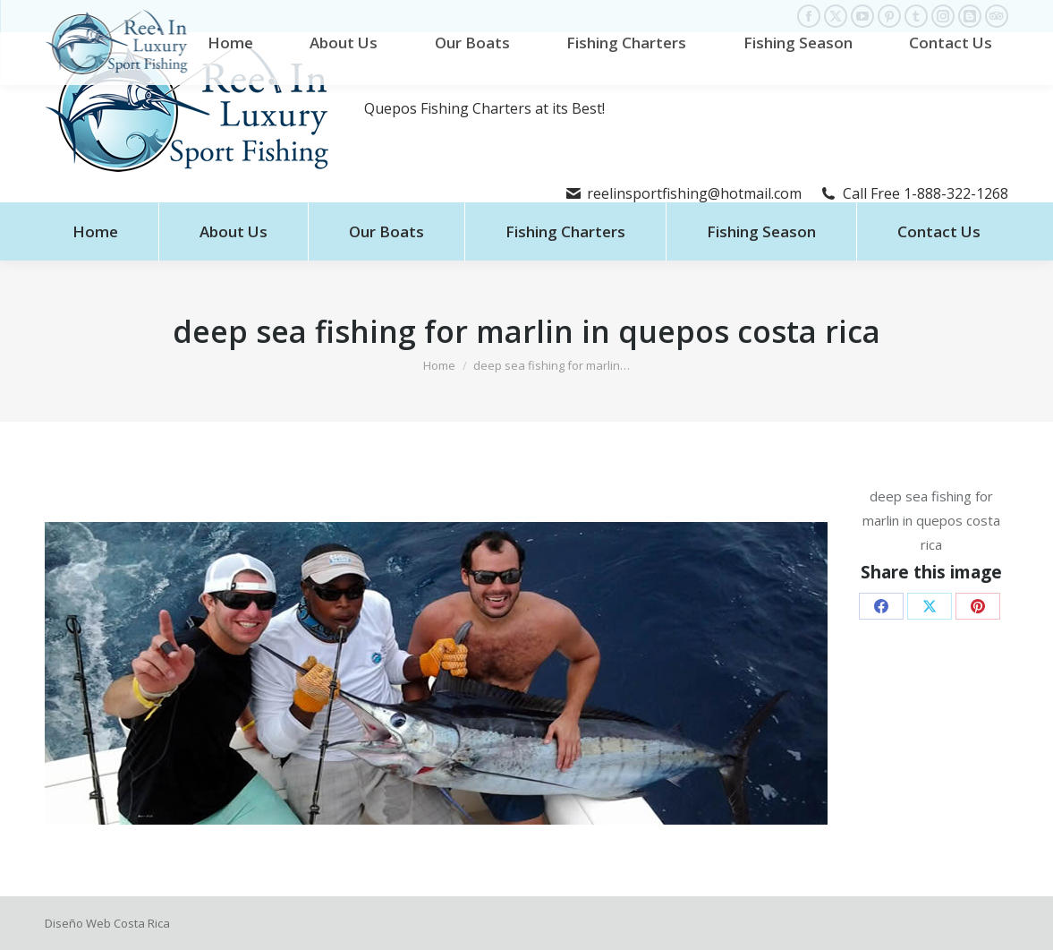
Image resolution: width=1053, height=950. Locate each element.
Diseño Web (78, 923)
